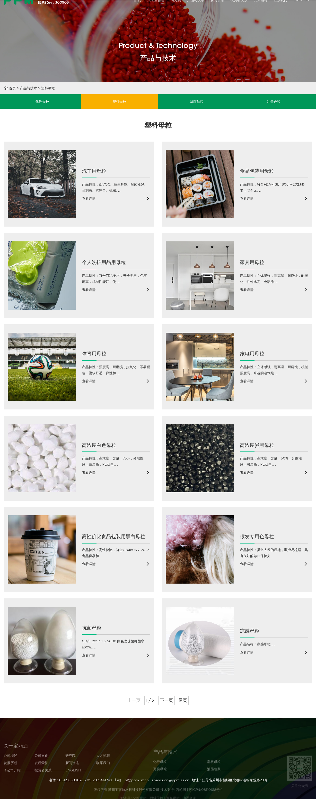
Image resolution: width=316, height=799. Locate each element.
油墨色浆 (274, 101)
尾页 (182, 700)
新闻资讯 (217, 10)
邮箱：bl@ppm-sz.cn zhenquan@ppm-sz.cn (151, 780)
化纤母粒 (42, 101)
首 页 (137, 10)
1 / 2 (150, 700)
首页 (12, 88)
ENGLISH (301, 10)
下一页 (166, 700)
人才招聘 (260, 10)
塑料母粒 (48, 88)
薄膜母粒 (196, 101)
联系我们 (280, 10)
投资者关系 (238, 10)
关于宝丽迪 (155, 10)
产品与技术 (195, 10)
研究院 (176, 10)
